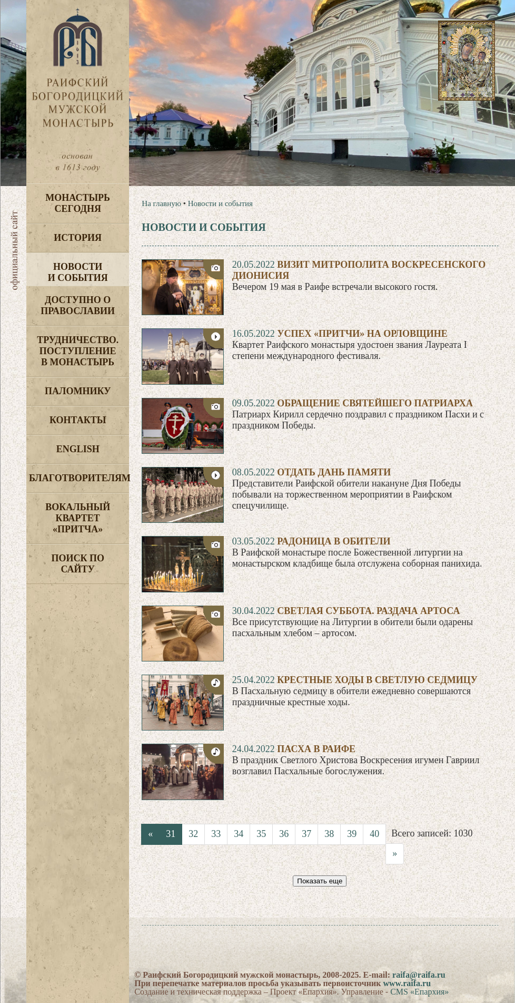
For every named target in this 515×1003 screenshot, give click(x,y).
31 (170, 834)
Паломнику (78, 391)
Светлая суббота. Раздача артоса (368, 611)
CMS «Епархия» (419, 991)
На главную (161, 203)
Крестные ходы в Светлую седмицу (377, 680)
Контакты (77, 420)
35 (261, 834)
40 (374, 834)
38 (329, 834)
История (78, 237)
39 (351, 834)
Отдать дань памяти (334, 472)
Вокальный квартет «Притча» (77, 518)
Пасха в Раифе (316, 749)
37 (306, 834)
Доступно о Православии (78, 305)
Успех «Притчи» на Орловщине (362, 333)
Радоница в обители (333, 541)
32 (193, 834)
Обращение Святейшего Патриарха (375, 403)
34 (238, 834)
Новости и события (78, 272)
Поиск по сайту (77, 563)
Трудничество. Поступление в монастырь (77, 351)
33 (216, 834)
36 (284, 834)
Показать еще (319, 881)
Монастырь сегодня (77, 203)
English (78, 449)
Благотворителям (79, 478)
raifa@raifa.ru (418, 974)
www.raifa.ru (407, 983)
